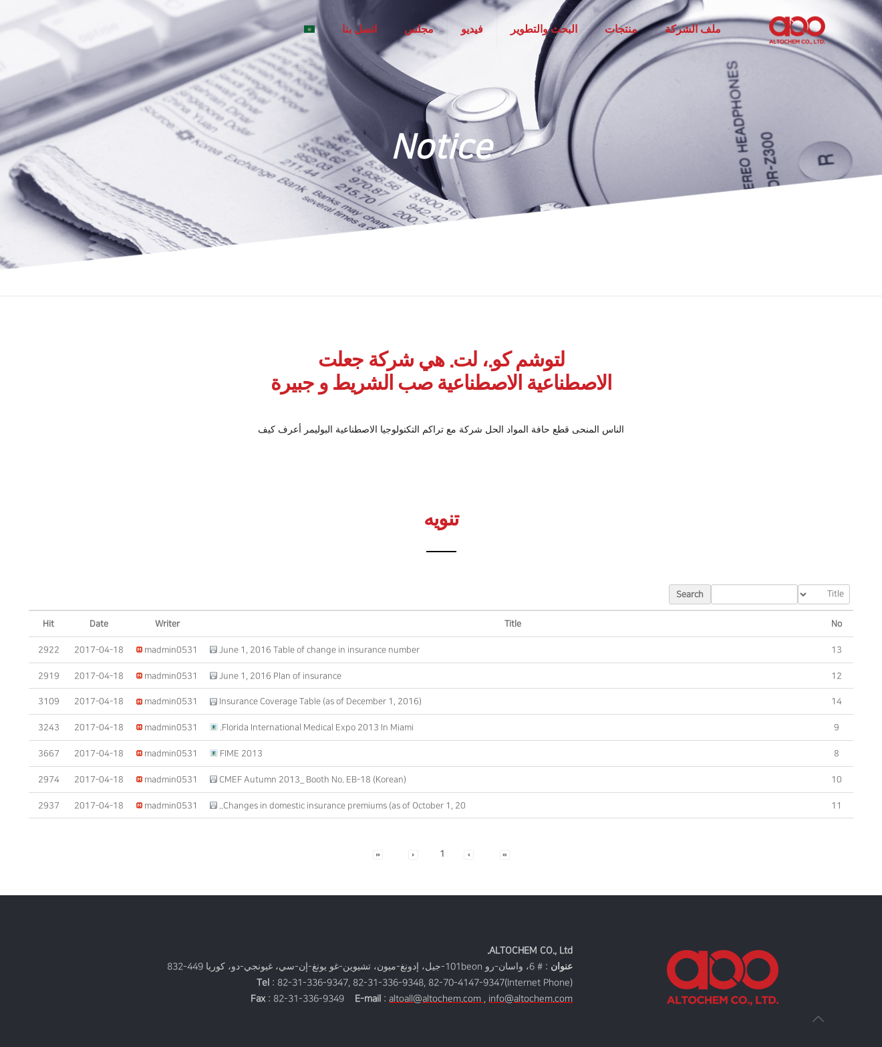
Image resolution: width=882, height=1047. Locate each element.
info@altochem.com (530, 999)
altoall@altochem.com (436, 999)
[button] (171, 650)
